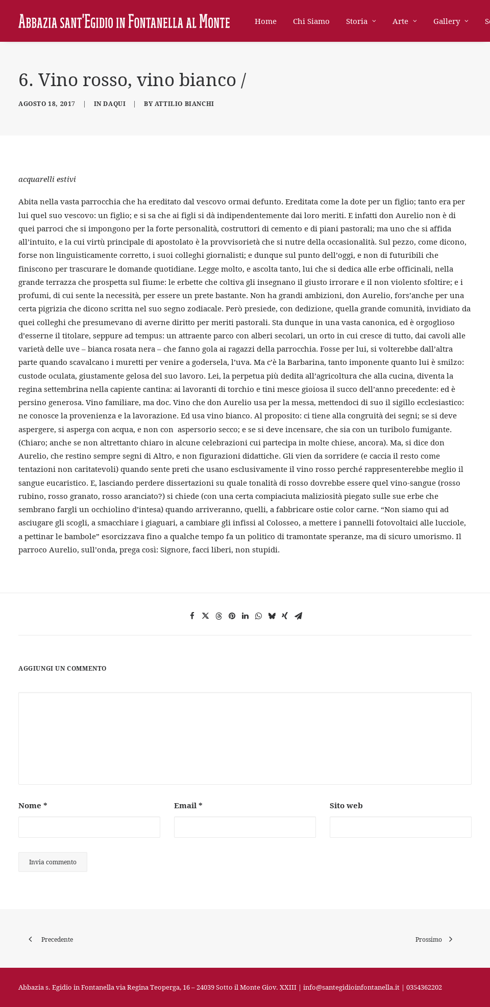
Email (188, 805)
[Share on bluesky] (271, 616)
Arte (405, 21)
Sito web (346, 805)
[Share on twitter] (205, 616)
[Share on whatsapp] (258, 616)
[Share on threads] (218, 616)
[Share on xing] (285, 616)
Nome (32, 805)
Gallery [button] (451, 21)
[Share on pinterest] (232, 616)
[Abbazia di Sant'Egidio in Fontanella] (124, 21)
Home (266, 21)
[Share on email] (298, 616)
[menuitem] (269, 21)
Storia (361, 21)
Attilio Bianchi (184, 103)
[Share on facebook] (192, 616)
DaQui (114, 103)
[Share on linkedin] (245, 616)
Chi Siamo (311, 21)
